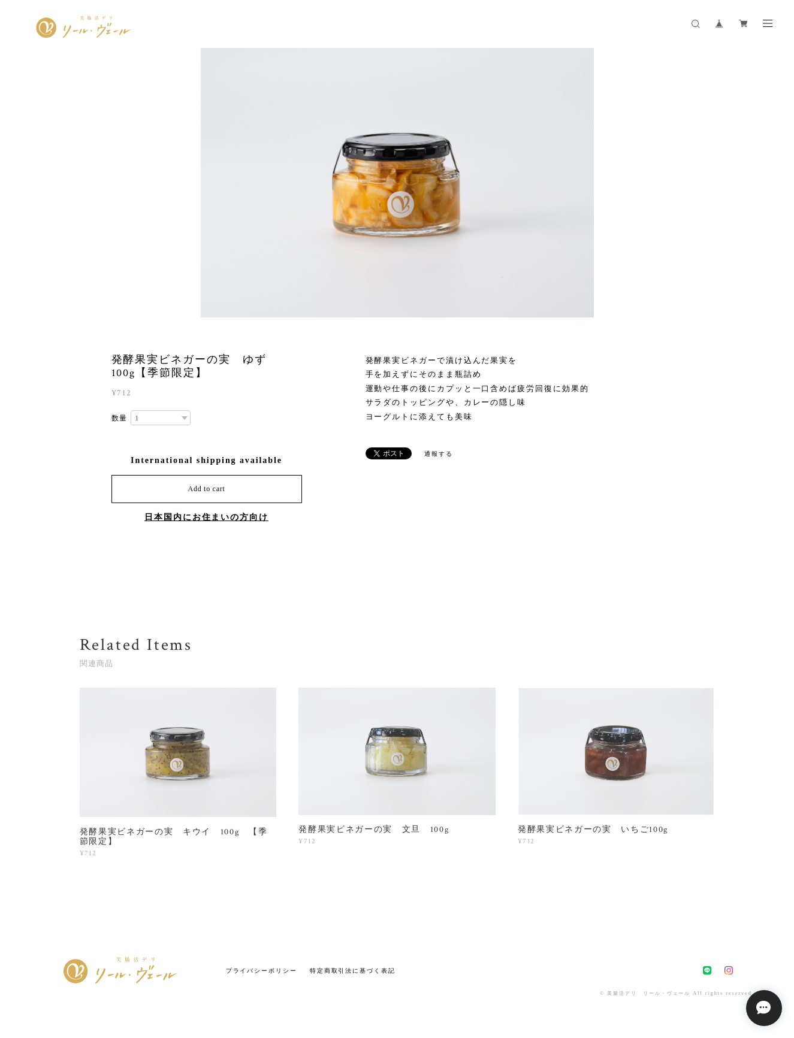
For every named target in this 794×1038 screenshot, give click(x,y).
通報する (438, 453)
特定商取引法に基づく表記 (353, 970)
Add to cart (206, 489)
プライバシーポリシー (261, 970)
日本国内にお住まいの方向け (206, 517)
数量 (119, 418)
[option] (397, 182)
